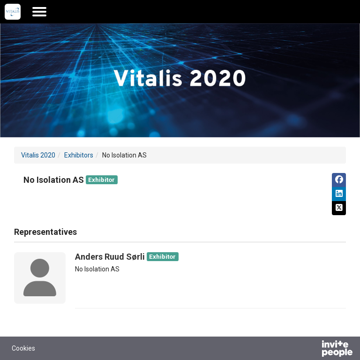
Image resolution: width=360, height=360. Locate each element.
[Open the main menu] (39, 11)
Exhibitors (78, 155)
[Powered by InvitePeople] (312, 349)
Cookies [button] (23, 348)
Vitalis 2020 (38, 155)
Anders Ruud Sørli (110, 257)
